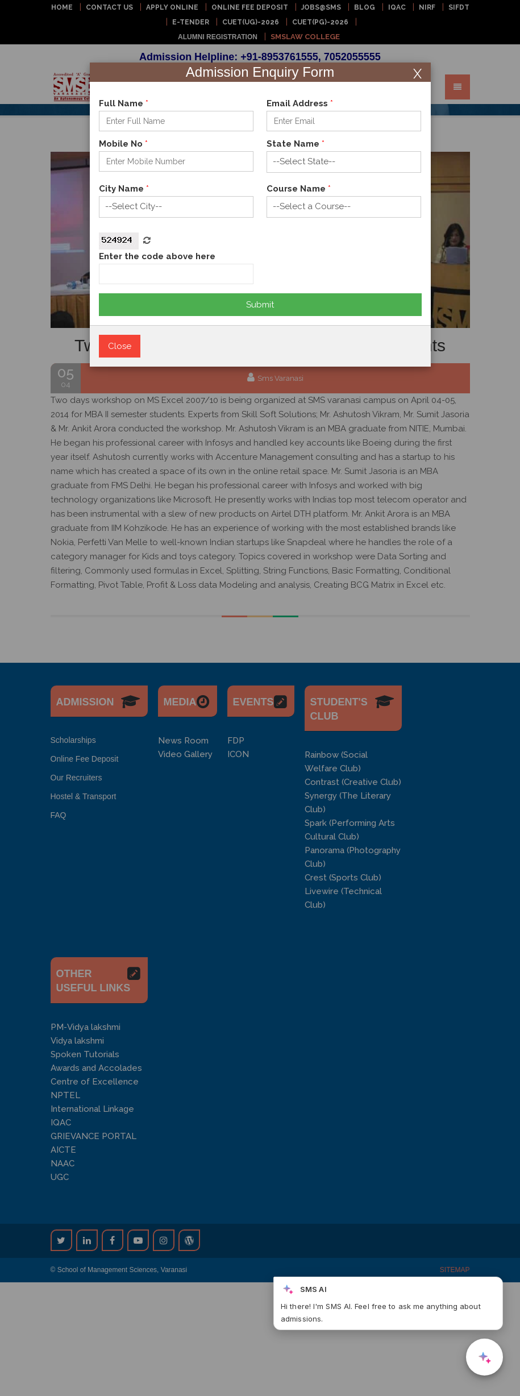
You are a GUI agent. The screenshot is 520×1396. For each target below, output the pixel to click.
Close (119, 346)
